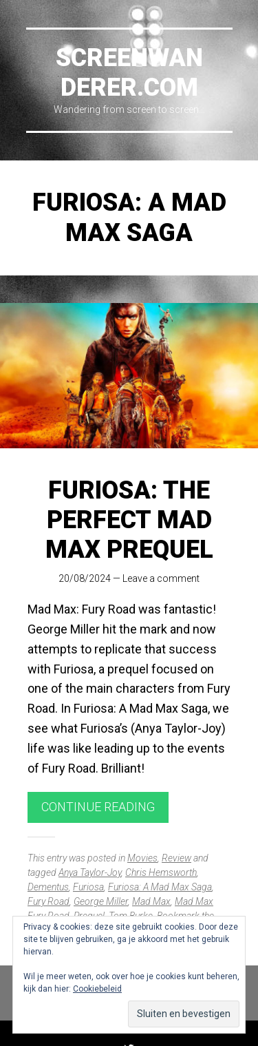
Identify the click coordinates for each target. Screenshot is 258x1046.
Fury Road (48, 901)
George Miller (101, 901)
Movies (142, 858)
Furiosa (88, 886)
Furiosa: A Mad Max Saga (160, 886)
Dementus (48, 886)
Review (176, 858)
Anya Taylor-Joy (89, 872)
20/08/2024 (84, 578)
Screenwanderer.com (129, 72)
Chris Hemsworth (161, 872)
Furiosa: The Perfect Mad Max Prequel (129, 520)
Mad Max (151, 901)
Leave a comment (161, 578)
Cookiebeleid (97, 989)
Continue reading (98, 806)
